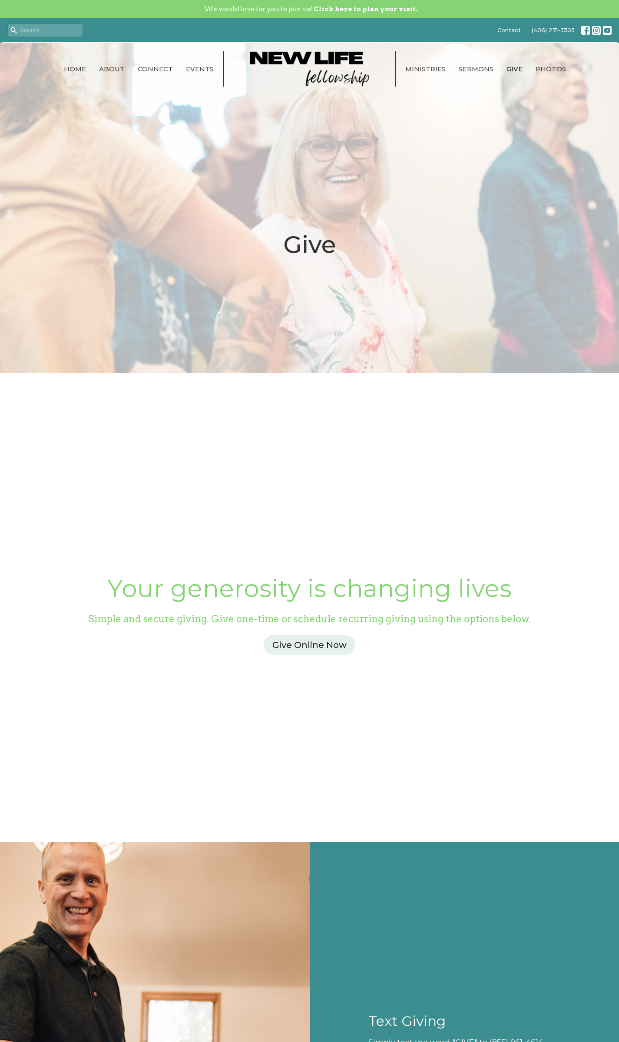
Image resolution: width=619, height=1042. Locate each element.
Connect (155, 69)
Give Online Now (309, 645)
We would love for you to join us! (310, 9)
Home (75, 69)
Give (514, 69)
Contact (509, 30)
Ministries (425, 69)
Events (200, 69)
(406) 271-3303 (553, 30)
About (112, 69)
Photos (551, 69)
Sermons (476, 69)
